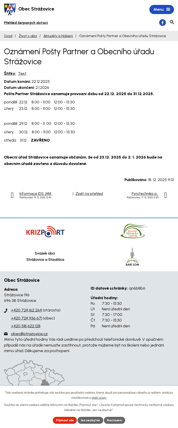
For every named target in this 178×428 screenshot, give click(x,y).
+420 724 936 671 (26, 318)
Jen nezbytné (91, 420)
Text (22, 73)
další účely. (99, 397)
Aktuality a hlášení (58, 36)
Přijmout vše (64, 420)
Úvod (8, 36)
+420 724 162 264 (26, 310)
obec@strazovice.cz (29, 334)
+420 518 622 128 (26, 326)
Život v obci (28, 36)
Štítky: (10, 73)
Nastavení (115, 420)
